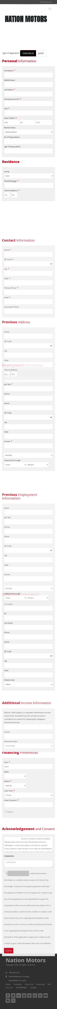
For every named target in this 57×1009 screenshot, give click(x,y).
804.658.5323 (46, 2)
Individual (28, 53)
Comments (9, 927)
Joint (41, 53)
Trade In (9, 850)
